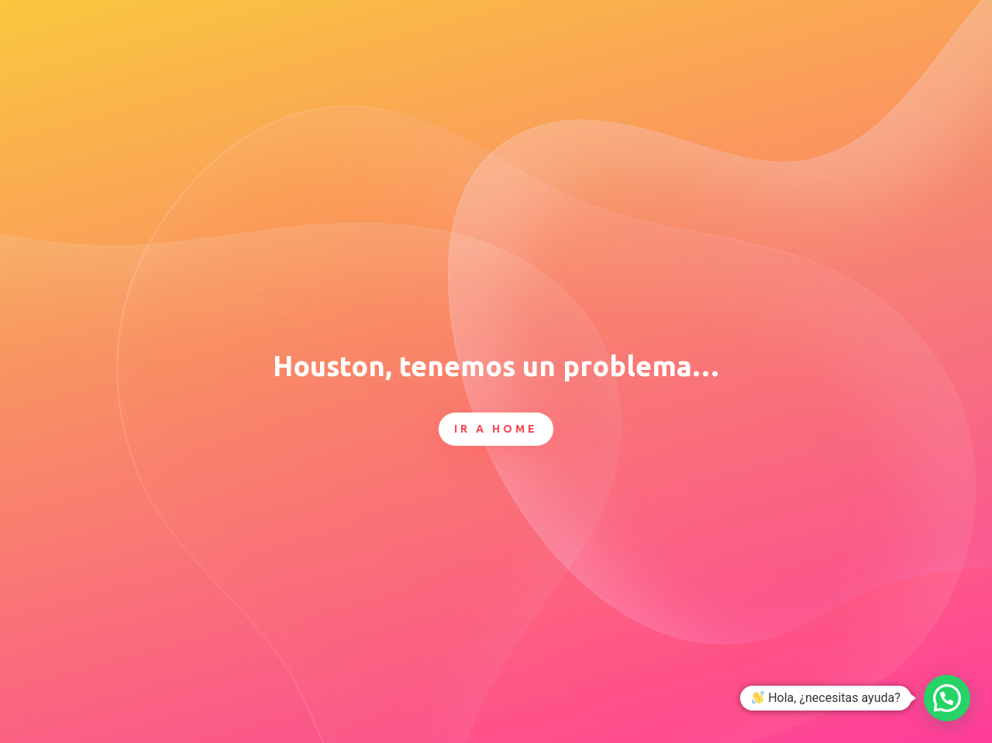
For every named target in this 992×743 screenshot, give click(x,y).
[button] (947, 698)
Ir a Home (496, 429)
